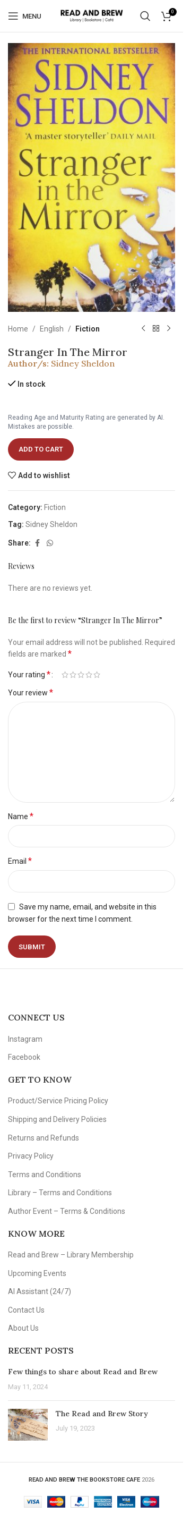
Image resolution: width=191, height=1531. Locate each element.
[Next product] (168, 328)
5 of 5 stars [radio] (97, 674)
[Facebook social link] (37, 543)
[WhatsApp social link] (50, 543)
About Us (23, 1328)
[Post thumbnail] (28, 1425)
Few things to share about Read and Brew (83, 1371)
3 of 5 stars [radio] (81, 674)
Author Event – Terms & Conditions (66, 1211)
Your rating (29, 674)
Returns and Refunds (43, 1138)
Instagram (25, 1039)
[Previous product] (143, 328)
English (52, 329)
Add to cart (41, 449)
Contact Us (26, 1310)
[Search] (145, 16)
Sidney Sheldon (83, 363)
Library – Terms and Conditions (60, 1192)
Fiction (87, 329)
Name (20, 816)
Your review (30, 692)
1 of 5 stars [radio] (65, 674)
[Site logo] (91, 15)
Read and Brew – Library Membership (71, 1255)
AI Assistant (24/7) (39, 1291)
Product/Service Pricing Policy (58, 1100)
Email (20, 861)
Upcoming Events (37, 1273)
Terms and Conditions (44, 1174)
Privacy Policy (31, 1156)
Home (18, 329)
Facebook (24, 1057)
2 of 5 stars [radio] (73, 674)
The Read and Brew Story (102, 1413)
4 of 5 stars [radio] (89, 674)
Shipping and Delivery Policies (57, 1119)
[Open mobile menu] (25, 16)
